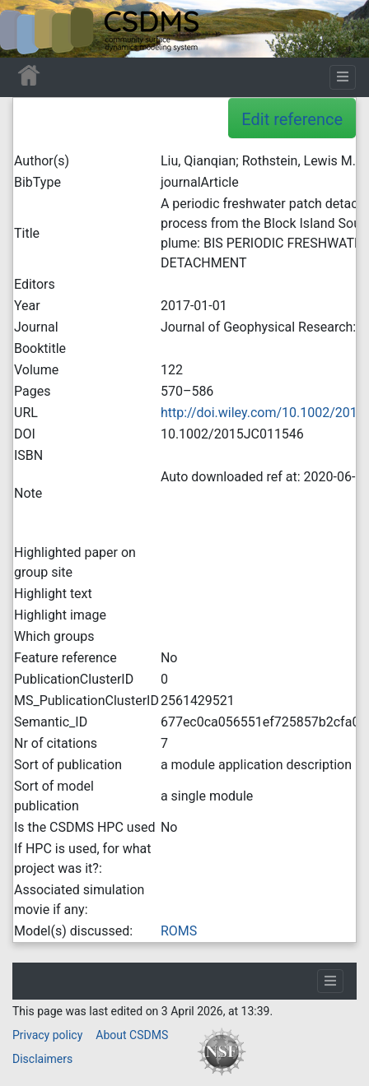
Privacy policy (47, 1035)
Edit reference (292, 119)
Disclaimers (42, 1058)
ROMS (179, 931)
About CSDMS (132, 1035)
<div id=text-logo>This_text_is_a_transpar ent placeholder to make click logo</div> (26, 28)
